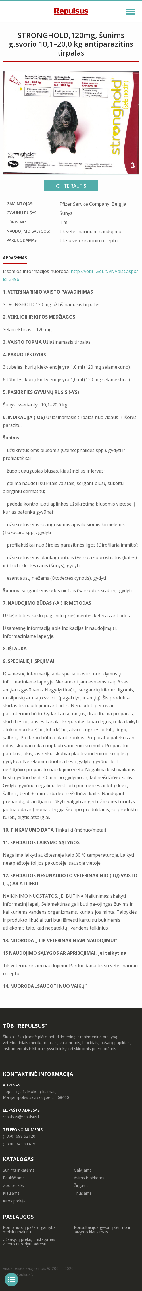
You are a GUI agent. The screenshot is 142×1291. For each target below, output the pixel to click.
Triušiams (83, 1193)
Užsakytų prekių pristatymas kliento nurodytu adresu (29, 1242)
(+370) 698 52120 (19, 1136)
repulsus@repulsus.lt (21, 1116)
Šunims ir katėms (18, 1170)
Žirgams (81, 1185)
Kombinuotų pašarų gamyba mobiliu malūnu (29, 1230)
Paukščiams (14, 1177)
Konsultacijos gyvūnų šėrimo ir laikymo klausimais (102, 1230)
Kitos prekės (14, 1201)
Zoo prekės (13, 1185)
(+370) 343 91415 (19, 1144)
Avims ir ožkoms (89, 1177)
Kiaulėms (11, 1193)
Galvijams (83, 1170)
